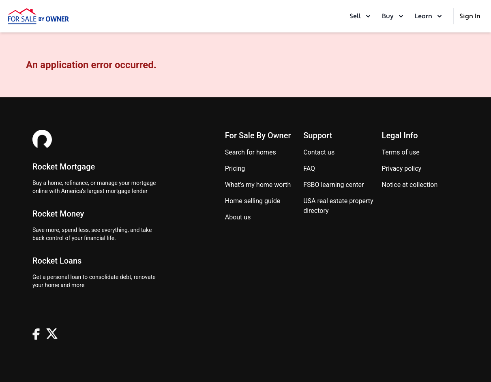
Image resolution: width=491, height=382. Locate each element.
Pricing (235, 168)
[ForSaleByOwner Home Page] (38, 16)
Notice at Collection (410, 185)
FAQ (309, 168)
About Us (238, 217)
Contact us (318, 152)
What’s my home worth (258, 185)
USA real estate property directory (338, 206)
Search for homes (250, 152)
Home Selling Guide (252, 201)
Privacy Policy (402, 168)
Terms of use (401, 152)
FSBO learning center (333, 185)
